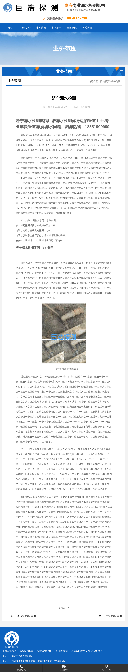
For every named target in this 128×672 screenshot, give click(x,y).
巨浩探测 (85, 107)
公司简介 (26, 27)
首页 (10, 27)
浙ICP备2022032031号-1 (58, 658)
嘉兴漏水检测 (48, 633)
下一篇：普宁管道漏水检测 (108, 616)
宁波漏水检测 (82, 633)
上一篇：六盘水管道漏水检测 (21, 616)
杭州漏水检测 (65, 633)
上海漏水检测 (31, 633)
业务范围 (41, 27)
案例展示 (56, 27)
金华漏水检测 (99, 633)
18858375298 (76, 18)
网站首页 (105, 81)
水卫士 (91, 658)
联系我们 (87, 27)
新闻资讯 (72, 27)
